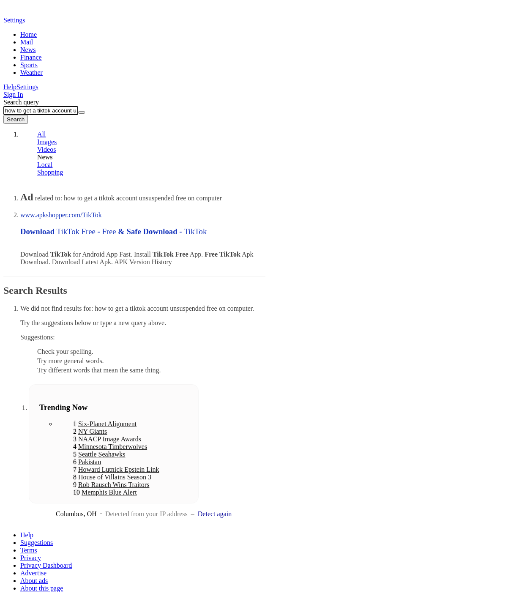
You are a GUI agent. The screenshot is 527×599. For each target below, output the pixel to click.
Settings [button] (14, 20)
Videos (46, 149)
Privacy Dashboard (46, 565)
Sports (29, 64)
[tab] (140, 134)
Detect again (215, 513)
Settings (27, 86)
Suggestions (36, 542)
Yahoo (52, 11)
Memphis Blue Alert (109, 492)
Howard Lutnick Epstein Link (118, 469)
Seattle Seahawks (102, 454)
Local (44, 164)
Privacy (30, 557)
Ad (26, 196)
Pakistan (89, 461)
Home (28, 34)
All (41, 134)
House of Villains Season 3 (114, 477)
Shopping (50, 172)
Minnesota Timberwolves (112, 446)
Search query (21, 102)
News (27, 49)
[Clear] (81, 112)
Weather (31, 72)
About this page (41, 588)
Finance (31, 57)
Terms (28, 550)
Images (47, 141)
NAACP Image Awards (109, 439)
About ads (34, 580)
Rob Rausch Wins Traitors (113, 484)
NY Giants (92, 431)
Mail (26, 42)
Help (9, 86)
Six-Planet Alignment (107, 423)
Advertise (33, 573)
